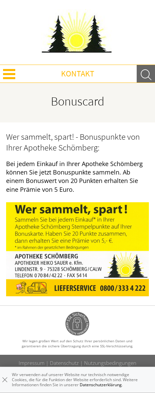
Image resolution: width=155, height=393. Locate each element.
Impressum (31, 363)
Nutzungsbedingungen (110, 363)
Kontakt (77, 73)
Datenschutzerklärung (101, 385)
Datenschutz (64, 363)
